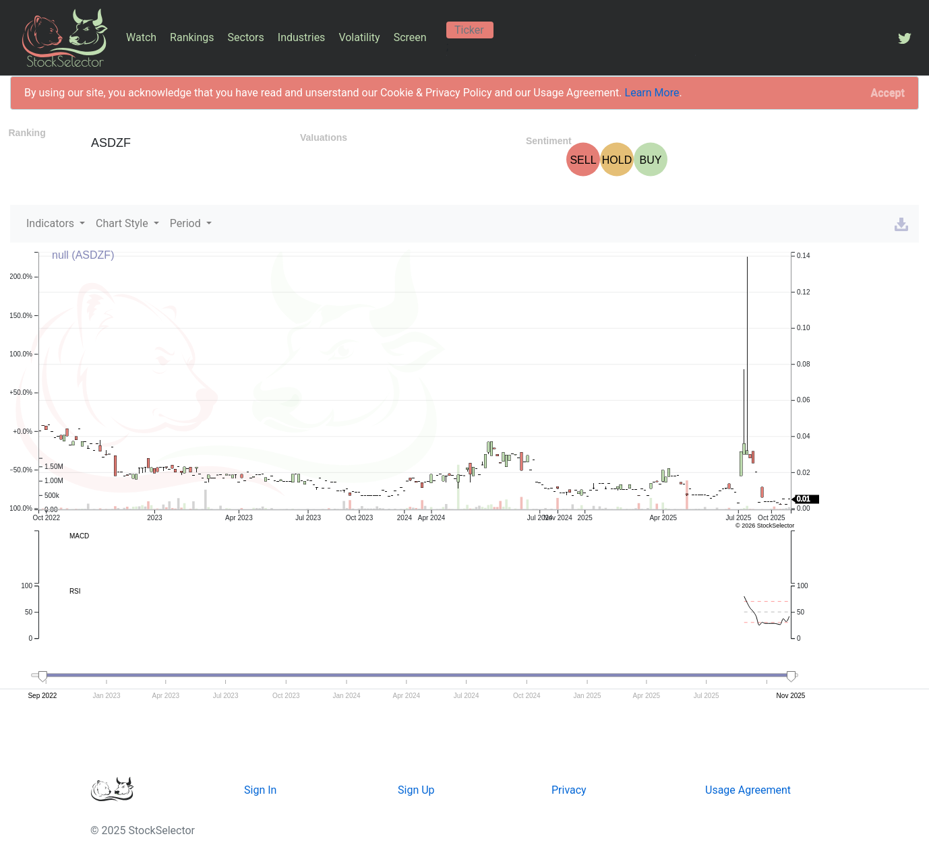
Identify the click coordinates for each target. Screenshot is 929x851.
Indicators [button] (51, 223)
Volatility (359, 37)
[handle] (42, 677)
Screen (410, 37)
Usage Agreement (748, 790)
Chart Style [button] (123, 223)
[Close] (888, 93)
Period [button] (187, 223)
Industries (302, 37)
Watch (141, 37)
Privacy (569, 790)
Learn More (652, 92)
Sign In (260, 790)
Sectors (246, 37)
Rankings (192, 37)
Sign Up (416, 790)
